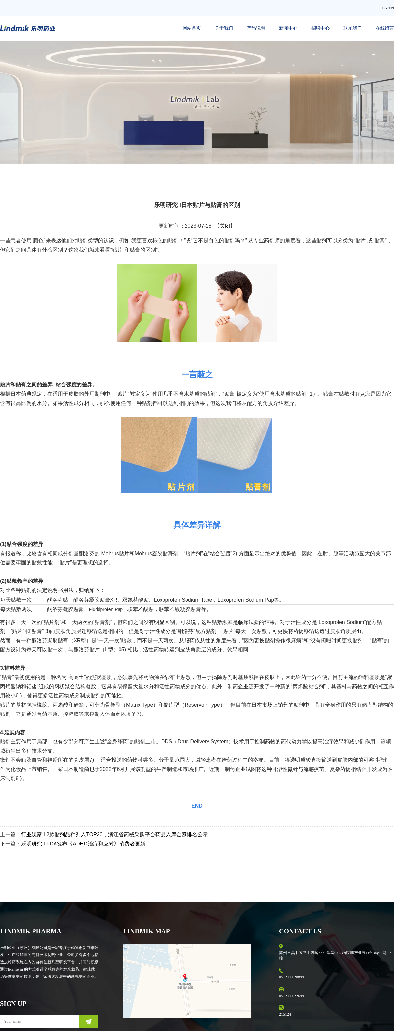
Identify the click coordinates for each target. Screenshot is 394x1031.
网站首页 (192, 28)
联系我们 (352, 28)
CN (385, 8)
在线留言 (385, 28)
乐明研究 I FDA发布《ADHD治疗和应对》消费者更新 (83, 843)
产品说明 (256, 28)
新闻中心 (288, 28)
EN (391, 8)
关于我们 (224, 28)
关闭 (225, 226)
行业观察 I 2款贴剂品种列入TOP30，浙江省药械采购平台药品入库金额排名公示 (114, 834)
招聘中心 (320, 28)
